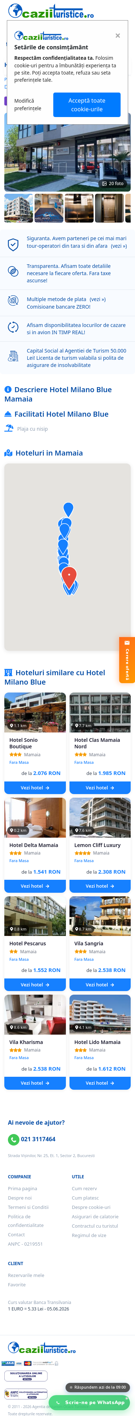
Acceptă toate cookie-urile (86, 105)
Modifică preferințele (27, 104)
